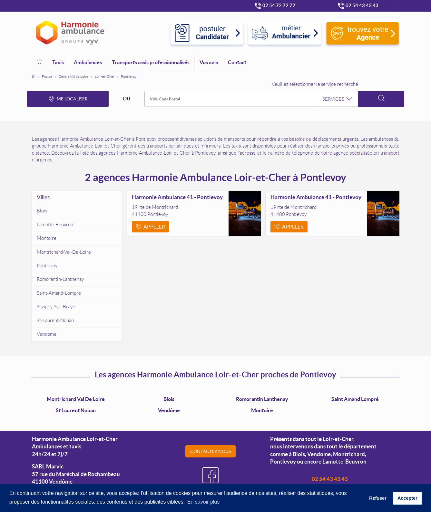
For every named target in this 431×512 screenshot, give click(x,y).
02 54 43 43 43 (330, 479)
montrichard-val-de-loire (64, 252)
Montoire (262, 410)
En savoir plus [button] (203, 502)
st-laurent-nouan (55, 320)
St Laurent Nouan (76, 410)
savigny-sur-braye (56, 306)
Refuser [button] (378, 498)
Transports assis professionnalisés (151, 62)
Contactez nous (210, 451)
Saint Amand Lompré (355, 399)
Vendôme (169, 410)
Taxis (58, 62)
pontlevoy (47, 265)
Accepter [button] (407, 498)
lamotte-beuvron (55, 224)
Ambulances (88, 62)
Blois (168, 399)
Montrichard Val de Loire (76, 399)
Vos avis (209, 62)
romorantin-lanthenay (60, 279)
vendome (46, 334)
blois (42, 210)
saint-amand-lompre (59, 293)
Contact (237, 62)
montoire (46, 238)
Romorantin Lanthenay (262, 399)
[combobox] (251, 99)
